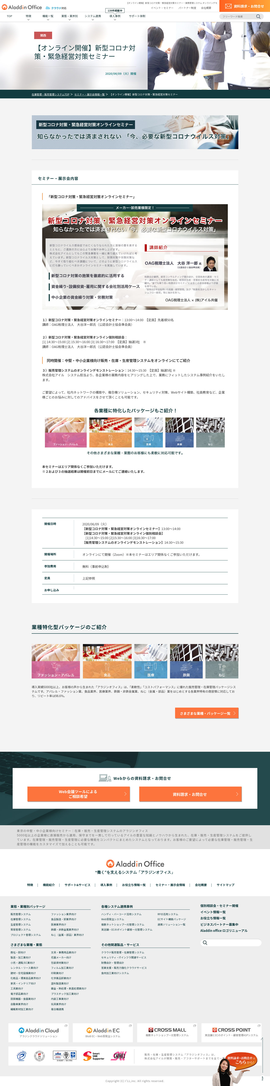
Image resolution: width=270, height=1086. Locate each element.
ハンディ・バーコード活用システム (121, 914)
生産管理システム (21, 924)
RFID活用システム (168, 914)
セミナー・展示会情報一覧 (89, 94)
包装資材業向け (60, 962)
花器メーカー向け (61, 957)
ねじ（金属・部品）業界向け (67, 934)
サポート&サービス (77, 885)
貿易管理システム (21, 929)
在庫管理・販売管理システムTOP (50, 94)
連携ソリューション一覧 (171, 924)
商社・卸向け (18, 952)
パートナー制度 (187, 8)
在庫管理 (39, 839)
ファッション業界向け (63, 914)
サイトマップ (225, 885)
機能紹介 (49, 885)
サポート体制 (137, 16)
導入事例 (115, 15)
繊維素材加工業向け (22, 1009)
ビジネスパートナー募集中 (219, 924)
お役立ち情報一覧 (134, 885)
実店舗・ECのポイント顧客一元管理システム (126, 929)
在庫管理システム (21, 919)
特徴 (28, 16)
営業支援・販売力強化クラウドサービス (124, 967)
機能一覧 (47, 16)
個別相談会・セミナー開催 (219, 905)
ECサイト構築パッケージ (172, 919)
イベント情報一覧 (213, 912)
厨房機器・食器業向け (23, 998)
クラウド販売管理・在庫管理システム (122, 952)
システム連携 (93, 16)
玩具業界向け (58, 1004)
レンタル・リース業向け (24, 967)
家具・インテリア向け (23, 983)
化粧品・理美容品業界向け (26, 978)
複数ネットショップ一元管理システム (122, 924)
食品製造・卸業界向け (63, 919)
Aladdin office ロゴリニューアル (224, 930)
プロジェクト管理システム (26, 934)
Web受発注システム (112, 919)
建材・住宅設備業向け (23, 973)
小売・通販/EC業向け (23, 962)
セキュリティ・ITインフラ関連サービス (123, 957)
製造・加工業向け (21, 957)
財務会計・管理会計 (112, 962)
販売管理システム (21, 914)
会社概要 (206, 8)
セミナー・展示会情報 (170, 885)
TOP (9, 16)
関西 (43, 35)
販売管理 (55, 839)
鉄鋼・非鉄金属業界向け (65, 929)
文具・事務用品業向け (63, 952)
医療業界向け (58, 924)
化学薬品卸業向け (61, 978)
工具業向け (17, 988)
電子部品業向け (19, 993)
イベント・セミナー (162, 8)
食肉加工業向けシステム (115, 973)
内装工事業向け (60, 998)
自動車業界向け (19, 1004)
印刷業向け (57, 973)
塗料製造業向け (60, 983)
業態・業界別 (69, 16)
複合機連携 (57, 1009)
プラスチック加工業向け (65, 993)
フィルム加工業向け (62, 967)
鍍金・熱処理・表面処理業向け (68, 988)
